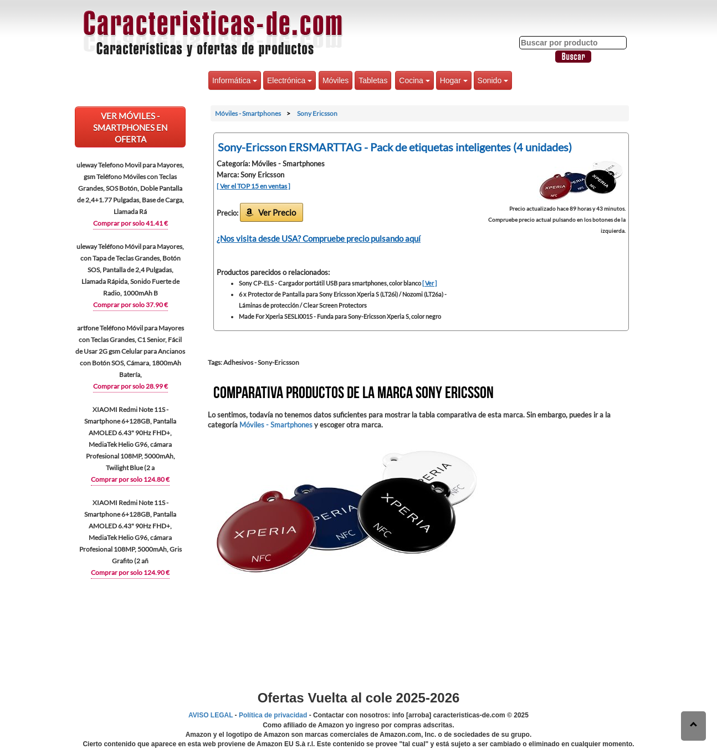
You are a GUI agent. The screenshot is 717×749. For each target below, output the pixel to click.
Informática (234, 80)
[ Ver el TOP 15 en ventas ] (253, 186)
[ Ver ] (429, 283)
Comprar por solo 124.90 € (130, 572)
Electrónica (289, 80)
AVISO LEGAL (210, 715)
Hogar (454, 80)
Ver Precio (277, 212)
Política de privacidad (273, 715)
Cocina (414, 80)
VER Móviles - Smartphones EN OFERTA (130, 127)
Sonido (493, 80)
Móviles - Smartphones (276, 424)
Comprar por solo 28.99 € (130, 386)
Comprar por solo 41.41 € (130, 223)
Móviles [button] (335, 80)
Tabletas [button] (372, 80)
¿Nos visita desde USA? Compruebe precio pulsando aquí (319, 238)
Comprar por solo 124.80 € (130, 479)
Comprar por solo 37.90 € (130, 304)
